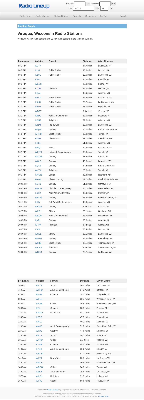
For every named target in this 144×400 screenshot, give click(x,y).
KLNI (37, 70)
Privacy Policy (103, 396)
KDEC (39, 317)
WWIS (38, 179)
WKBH (38, 211)
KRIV (37, 202)
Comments (90, 16)
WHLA (38, 97)
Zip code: (95, 4)
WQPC (38, 129)
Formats (77, 16)
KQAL (38, 93)
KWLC (39, 321)
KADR (39, 349)
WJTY (38, 66)
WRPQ (39, 290)
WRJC (38, 116)
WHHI (38, 106)
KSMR (38, 120)
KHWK (39, 344)
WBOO (38, 215)
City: (70, 8)
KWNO (39, 312)
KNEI (37, 220)
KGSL (38, 143)
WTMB (38, 134)
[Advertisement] (72, 50)
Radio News (25, 16)
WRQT (38, 147)
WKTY (39, 285)
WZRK (39, 294)
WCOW (38, 156)
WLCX (39, 371)
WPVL (39, 381)
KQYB (38, 165)
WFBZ (38, 243)
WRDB (39, 353)
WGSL (38, 234)
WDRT (38, 111)
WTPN (38, 225)
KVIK (37, 229)
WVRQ (38, 206)
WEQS (38, 84)
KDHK (38, 193)
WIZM (38, 125)
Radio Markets (42, 16)
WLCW (38, 188)
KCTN (38, 184)
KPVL (38, 79)
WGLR (38, 161)
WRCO (38, 197)
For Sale (104, 16)
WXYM (38, 152)
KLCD (38, 88)
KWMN (38, 175)
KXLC (38, 102)
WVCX (38, 170)
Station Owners (61, 16)
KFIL (38, 308)
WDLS (39, 299)
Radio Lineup (52, 390)
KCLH (38, 138)
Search (123, 16)
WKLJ (39, 335)
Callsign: (70, 4)
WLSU (38, 75)
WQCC (38, 252)
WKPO (38, 247)
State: (97, 8)
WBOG (39, 367)
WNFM (38, 238)
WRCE (39, 362)
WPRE (39, 303)
